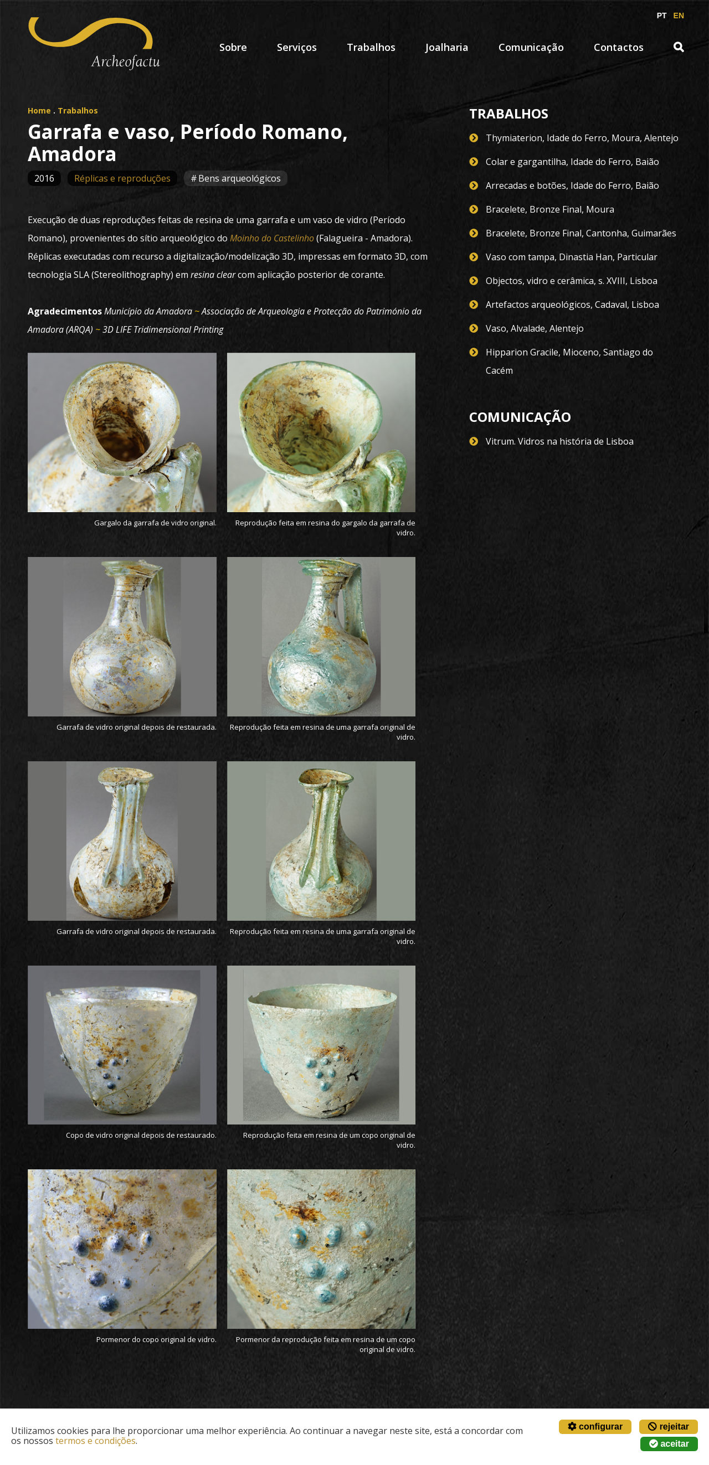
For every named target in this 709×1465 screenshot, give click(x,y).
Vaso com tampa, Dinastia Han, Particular (571, 257)
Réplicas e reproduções (122, 178)
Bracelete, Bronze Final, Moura (550, 209)
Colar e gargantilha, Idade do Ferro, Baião (572, 162)
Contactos (619, 47)
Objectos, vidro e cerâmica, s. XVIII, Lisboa (571, 281)
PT (662, 15)
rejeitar (668, 1426)
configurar (595, 1426)
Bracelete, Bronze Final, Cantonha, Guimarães (581, 233)
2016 (44, 178)
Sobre (233, 47)
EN (679, 15)
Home (39, 110)
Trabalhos (371, 47)
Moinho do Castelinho (272, 238)
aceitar (669, 1443)
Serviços (297, 47)
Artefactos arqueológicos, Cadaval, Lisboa (572, 304)
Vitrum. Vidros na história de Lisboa (560, 441)
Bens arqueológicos (239, 178)
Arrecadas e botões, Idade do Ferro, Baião (572, 185)
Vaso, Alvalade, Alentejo (535, 328)
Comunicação (531, 47)
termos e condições (95, 1441)
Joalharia (447, 47)
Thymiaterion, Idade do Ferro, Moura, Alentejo (582, 138)
